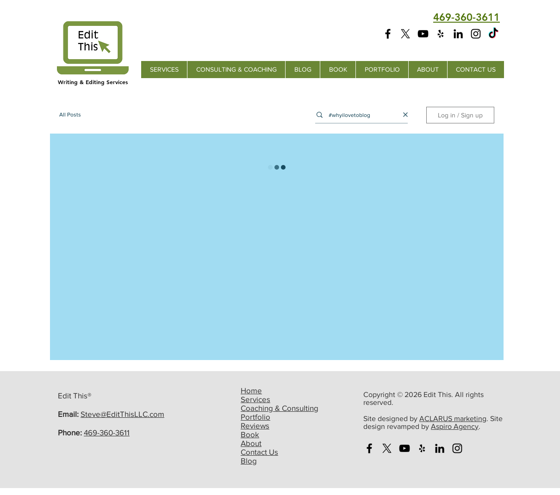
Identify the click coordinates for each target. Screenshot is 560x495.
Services (255, 399)
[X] (405, 33)
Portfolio (255, 416)
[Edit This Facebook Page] (387, 33)
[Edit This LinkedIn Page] (458, 33)
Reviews (255, 425)
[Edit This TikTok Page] (493, 33)
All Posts (70, 114)
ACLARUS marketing (452, 418)
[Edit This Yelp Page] (440, 33)
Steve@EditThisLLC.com (122, 413)
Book (250, 434)
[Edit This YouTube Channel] (423, 33)
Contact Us (259, 451)
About (251, 443)
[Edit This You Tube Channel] (404, 448)
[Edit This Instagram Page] (475, 33)
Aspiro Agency (455, 426)
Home (251, 390)
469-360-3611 (107, 432)
